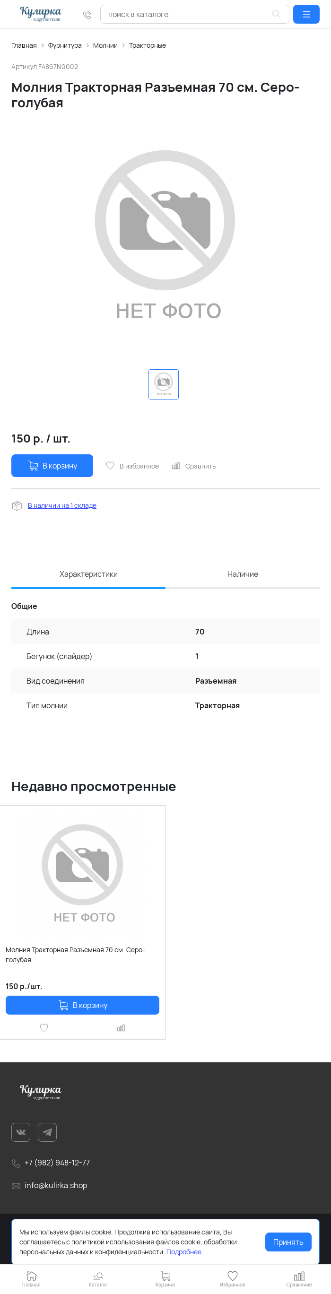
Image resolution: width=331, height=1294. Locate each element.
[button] (306, 14)
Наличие (242, 574)
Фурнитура (65, 45)
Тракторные (147, 45)
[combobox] (194, 14)
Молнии (105, 45)
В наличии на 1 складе (62, 505)
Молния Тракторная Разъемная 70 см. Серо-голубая (75, 954)
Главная (24, 45)
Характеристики (89, 574)
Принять (288, 1242)
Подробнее (183, 1251)
